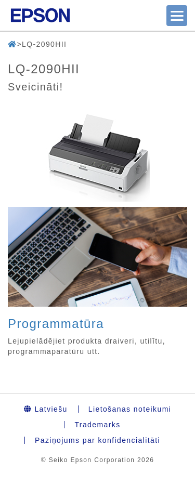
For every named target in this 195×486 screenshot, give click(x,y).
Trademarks (97, 425)
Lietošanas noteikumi (130, 409)
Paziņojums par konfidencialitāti (97, 440)
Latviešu (46, 409)
